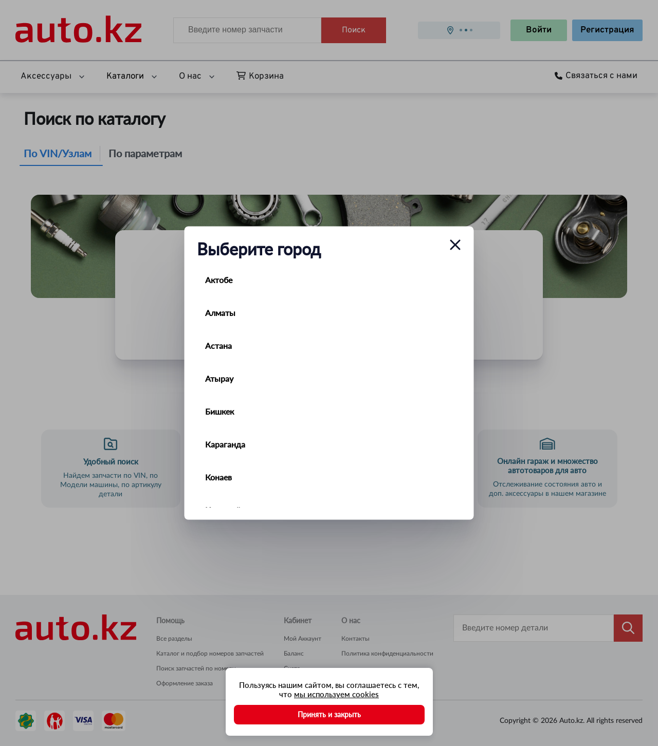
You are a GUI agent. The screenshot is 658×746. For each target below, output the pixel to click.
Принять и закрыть (329, 714)
